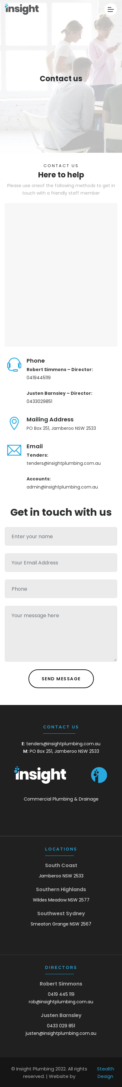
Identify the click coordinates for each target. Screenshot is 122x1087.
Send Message (61, 679)
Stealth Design (105, 1072)
